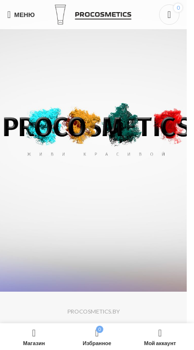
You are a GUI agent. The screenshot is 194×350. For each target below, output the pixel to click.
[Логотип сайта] (93, 14)
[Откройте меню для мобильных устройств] (21, 14)
